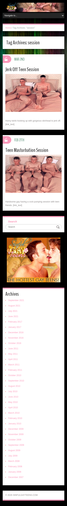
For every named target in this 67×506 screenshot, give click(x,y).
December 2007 (15, 477)
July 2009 (12, 456)
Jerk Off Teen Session (22, 69)
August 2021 (14, 305)
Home (8, 28)
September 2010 (16, 381)
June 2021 (13, 316)
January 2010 (14, 423)
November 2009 (15, 434)
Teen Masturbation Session (26, 150)
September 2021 (16, 300)
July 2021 (12, 311)
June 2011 (13, 348)
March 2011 (13, 364)
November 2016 (15, 338)
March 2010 (13, 413)
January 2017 (14, 327)
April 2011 (13, 359)
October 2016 (14, 343)
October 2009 (14, 439)
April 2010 (13, 407)
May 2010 (13, 402)
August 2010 (14, 386)
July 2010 (12, 391)
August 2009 (14, 450)
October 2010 (14, 375)
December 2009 (15, 429)
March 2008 (13, 461)
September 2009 (16, 445)
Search (12, 221)
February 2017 (15, 322)
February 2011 (15, 370)
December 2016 (15, 332)
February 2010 (15, 418)
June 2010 (13, 397)
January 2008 (14, 472)
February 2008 (15, 466)
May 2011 (13, 354)
